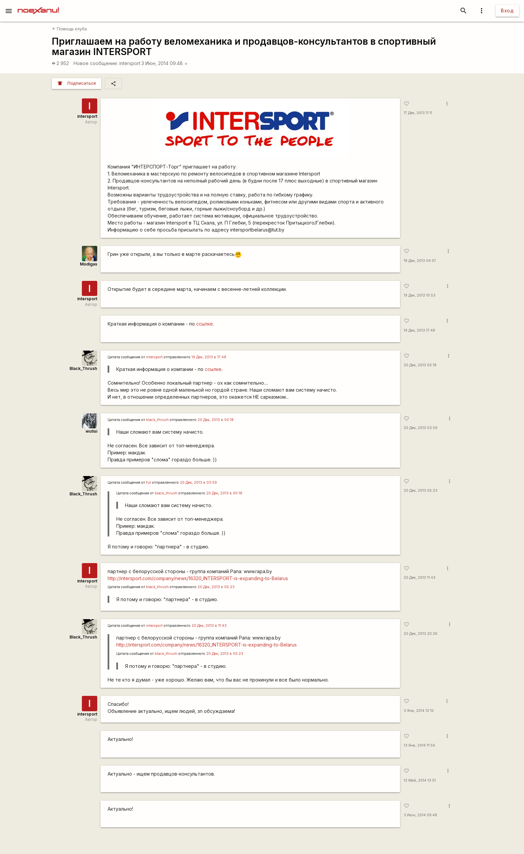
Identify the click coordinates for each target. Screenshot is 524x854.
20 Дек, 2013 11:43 (419, 577)
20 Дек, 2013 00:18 (420, 365)
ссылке (204, 324)
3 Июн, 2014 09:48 (164, 63)
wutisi (91, 431)
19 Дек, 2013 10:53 (419, 295)
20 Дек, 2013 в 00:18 (216, 420)
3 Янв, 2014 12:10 (419, 711)
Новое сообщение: (96, 63)
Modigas (88, 264)
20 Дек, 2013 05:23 (420, 490)
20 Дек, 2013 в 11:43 (209, 625)
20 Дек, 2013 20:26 (420, 633)
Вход (507, 10)
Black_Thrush (83, 368)
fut (148, 482)
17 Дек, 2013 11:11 (418, 113)
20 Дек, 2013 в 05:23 (216, 587)
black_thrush (157, 420)
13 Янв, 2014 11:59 (419, 745)
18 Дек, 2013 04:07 (420, 261)
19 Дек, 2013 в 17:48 (208, 357)
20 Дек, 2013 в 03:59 (198, 482)
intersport (129, 63)
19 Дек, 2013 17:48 (419, 330)
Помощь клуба (69, 28)
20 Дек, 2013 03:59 (420, 428)
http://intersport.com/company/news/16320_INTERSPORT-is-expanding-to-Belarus (198, 578)
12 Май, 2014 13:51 (420, 780)
